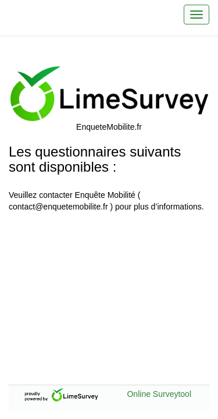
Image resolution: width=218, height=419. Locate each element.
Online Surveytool (159, 394)
